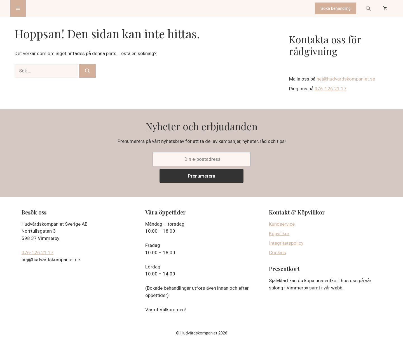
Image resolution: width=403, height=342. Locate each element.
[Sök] (87, 71)
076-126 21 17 (330, 88)
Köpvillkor (279, 233)
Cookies (277, 252)
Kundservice (282, 224)
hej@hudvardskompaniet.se (346, 79)
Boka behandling (336, 8)
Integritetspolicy (286, 243)
